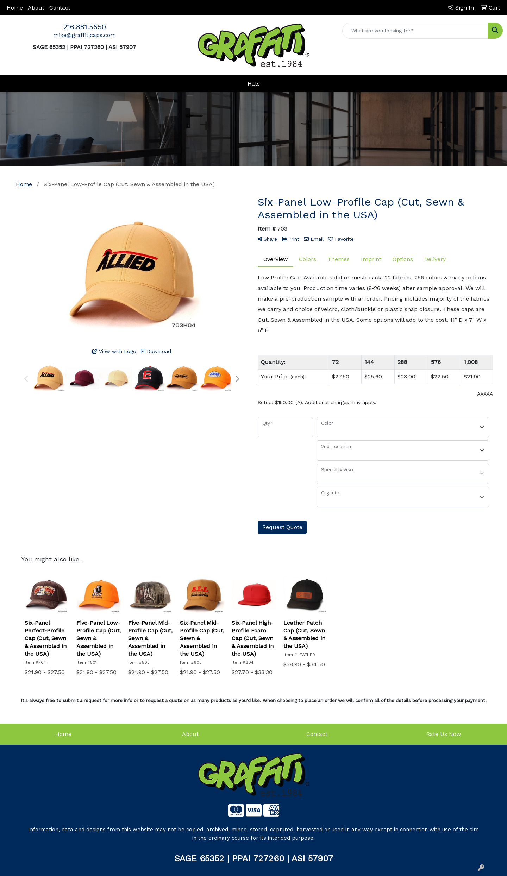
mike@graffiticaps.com (84, 35)
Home (15, 7)
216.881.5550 (84, 27)
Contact (59, 7)
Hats (254, 83)
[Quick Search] (415, 31)
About (36, 7)
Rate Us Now (443, 734)
